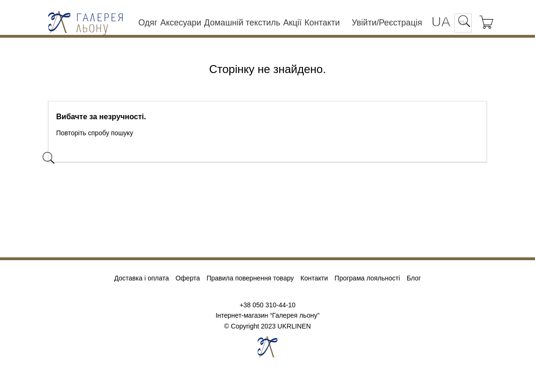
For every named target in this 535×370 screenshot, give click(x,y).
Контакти (322, 22)
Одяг (147, 22)
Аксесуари (180, 22)
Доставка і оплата (141, 278)
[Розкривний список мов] (440, 22)
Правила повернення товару (250, 278)
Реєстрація (400, 22)
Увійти (364, 22)
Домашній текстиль (242, 22)
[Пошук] (116, 153)
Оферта (188, 278)
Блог (414, 278)
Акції (292, 22)
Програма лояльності (367, 278)
